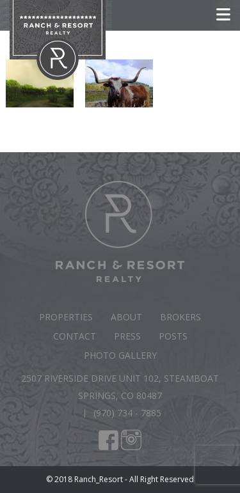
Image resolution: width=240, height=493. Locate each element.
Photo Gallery (120, 355)
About (126, 317)
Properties (66, 317)
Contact (74, 336)
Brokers (180, 317)
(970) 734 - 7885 (127, 413)
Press (127, 336)
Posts (173, 336)
